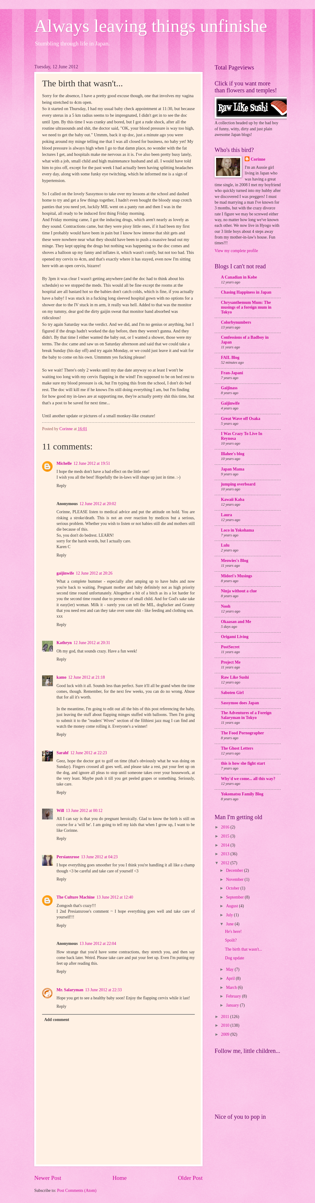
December (235, 870)
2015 (225, 836)
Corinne (258, 159)
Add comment (56, 1019)
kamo (61, 677)
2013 (225, 854)
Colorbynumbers (236, 322)
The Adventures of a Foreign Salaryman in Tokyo (246, 715)
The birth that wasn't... (243, 949)
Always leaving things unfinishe (150, 26)
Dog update (234, 958)
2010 (225, 1025)
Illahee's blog (232, 454)
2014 (225, 845)
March (232, 987)
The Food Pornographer (242, 733)
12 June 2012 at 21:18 (86, 677)
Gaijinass (229, 388)
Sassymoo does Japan (240, 703)
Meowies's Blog (234, 560)
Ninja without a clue (239, 591)
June (230, 924)
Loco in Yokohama (237, 530)
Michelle (64, 463)
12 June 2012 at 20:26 (94, 573)
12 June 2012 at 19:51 (92, 463)
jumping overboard (238, 484)
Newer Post (47, 1178)
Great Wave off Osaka (240, 418)
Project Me (230, 662)
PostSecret (230, 647)
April (231, 978)
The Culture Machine (76, 897)
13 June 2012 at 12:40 (114, 897)
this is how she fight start (243, 763)
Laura (226, 515)
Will (60, 810)
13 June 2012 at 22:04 (98, 943)
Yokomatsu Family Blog (242, 794)
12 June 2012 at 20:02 (98, 503)
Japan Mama (232, 469)
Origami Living (235, 636)
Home (119, 1178)
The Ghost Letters (237, 748)
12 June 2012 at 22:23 (88, 753)
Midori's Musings (236, 576)
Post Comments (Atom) (76, 1190)
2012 (225, 863)
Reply (61, 485)
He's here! (233, 931)
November (235, 879)
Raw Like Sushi (235, 677)
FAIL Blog (230, 357)
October (233, 888)
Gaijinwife (230, 403)
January (233, 1005)
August (232, 906)
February (234, 996)
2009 (225, 1034)
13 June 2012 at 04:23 (99, 857)
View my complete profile (236, 250)
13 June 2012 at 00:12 (84, 810)
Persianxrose (68, 857)
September (235, 897)
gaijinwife (65, 573)
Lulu (225, 545)
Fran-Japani (232, 373)
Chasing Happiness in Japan (246, 292)
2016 (225, 827)
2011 (225, 1016)
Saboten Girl (232, 692)
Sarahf (63, 753)
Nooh (225, 606)
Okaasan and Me (236, 621)
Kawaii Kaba (232, 499)
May (230, 969)
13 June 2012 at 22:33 (103, 990)
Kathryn (64, 642)
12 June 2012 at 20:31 (92, 642)
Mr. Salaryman (70, 990)
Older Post (190, 1178)
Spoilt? (231, 940)
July (230, 915)
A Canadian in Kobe (239, 277)
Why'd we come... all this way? (248, 778)
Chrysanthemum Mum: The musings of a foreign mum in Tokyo (246, 307)
